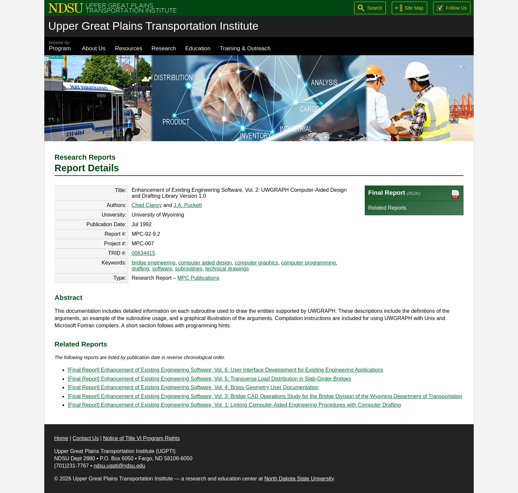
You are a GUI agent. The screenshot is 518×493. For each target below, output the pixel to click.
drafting (140, 268)
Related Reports (387, 208)
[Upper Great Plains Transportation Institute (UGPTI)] (112, 7)
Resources (128, 48)
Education (197, 48)
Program (61, 46)
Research (164, 48)
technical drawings (227, 268)
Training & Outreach (245, 48)
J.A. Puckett (188, 205)
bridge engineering (153, 263)
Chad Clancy (146, 205)
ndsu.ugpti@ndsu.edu (119, 466)
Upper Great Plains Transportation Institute (153, 26)
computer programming (308, 263)
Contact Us (86, 438)
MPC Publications (198, 278)
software (162, 268)
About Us (93, 48)
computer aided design (205, 263)
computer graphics (256, 263)
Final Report (414, 194)
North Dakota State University (299, 478)
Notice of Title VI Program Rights (141, 438)
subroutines (189, 268)
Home (61, 438)
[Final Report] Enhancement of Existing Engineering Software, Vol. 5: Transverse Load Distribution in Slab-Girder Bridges (209, 379)
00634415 (143, 253)
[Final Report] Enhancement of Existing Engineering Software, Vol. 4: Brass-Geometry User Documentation (193, 387)
